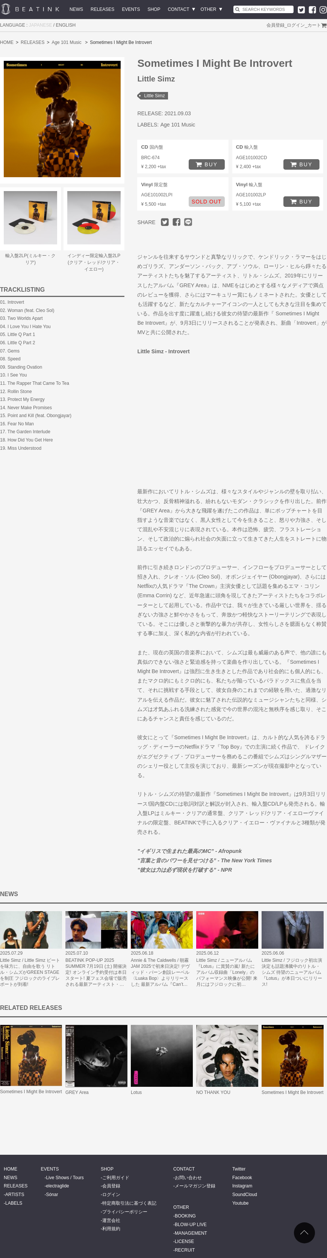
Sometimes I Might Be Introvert (31, 1091)
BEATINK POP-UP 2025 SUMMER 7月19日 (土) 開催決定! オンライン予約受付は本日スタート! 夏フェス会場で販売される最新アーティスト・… (96, 972)
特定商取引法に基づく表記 (129, 1203)
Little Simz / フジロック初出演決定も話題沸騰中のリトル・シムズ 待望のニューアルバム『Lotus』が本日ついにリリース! (292, 972)
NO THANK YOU (213, 1092)
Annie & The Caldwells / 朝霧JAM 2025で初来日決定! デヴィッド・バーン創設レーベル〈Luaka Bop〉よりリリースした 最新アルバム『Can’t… (160, 972)
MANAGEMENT (191, 1233)
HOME (7, 42)
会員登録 (275, 25)
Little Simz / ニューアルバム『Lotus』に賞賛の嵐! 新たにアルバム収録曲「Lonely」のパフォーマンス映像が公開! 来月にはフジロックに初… (226, 972)
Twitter (238, 1169)
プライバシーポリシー (124, 1211)
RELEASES (102, 9)
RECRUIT (185, 1250)
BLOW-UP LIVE (191, 1224)
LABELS (13, 1203)
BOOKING (185, 1216)
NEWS (76, 9)
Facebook (242, 1177)
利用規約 (111, 1228)
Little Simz (154, 95)
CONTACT (178, 9)
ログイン (296, 25)
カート (314, 25)
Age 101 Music (66, 42)
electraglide (57, 1186)
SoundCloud (244, 1194)
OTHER (208, 9)
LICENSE (184, 1241)
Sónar (52, 1194)
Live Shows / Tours (65, 1177)
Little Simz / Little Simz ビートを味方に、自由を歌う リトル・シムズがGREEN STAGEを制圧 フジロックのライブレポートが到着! (30, 972)
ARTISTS (14, 1194)
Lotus (136, 1092)
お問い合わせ (188, 1177)
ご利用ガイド (115, 1177)
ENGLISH (66, 25)
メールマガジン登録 (195, 1186)
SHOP (153, 9)
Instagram (242, 1186)
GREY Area (77, 1092)
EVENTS (131, 9)
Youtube (240, 1203)
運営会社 (111, 1220)
